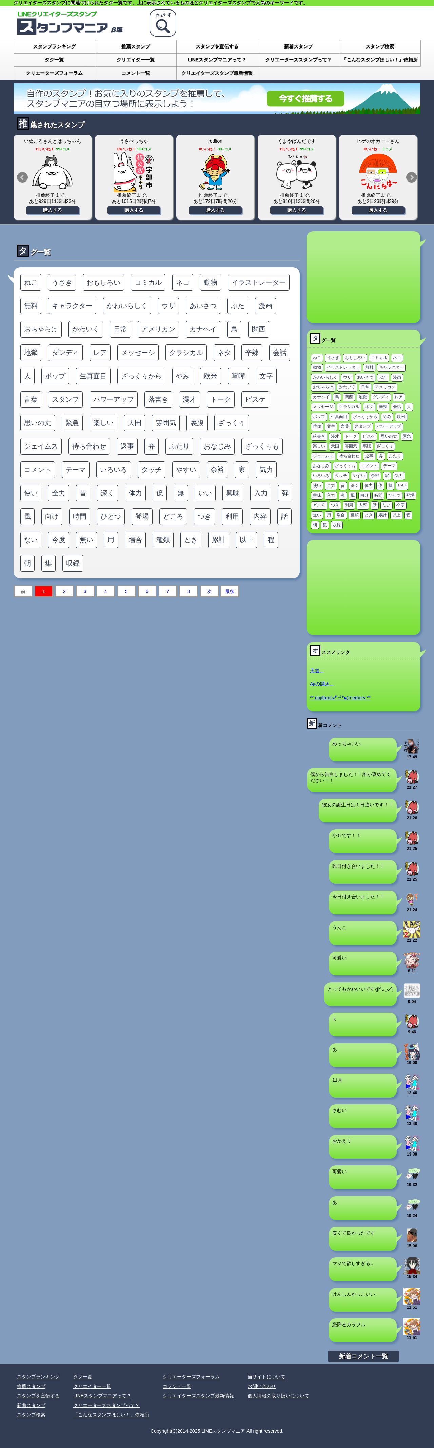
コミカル (148, 282)
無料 (31, 305)
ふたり (179, 446)
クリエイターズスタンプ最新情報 (217, 73)
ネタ (224, 352)
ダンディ (65, 352)
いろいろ (113, 469)
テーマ (75, 469)
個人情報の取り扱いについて (278, 1395)
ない (31, 540)
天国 (134, 422)
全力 (58, 493)
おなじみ (217, 446)
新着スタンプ (298, 46)
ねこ (31, 282)
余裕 (217, 469)
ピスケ (255, 399)
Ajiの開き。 (322, 683)
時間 (79, 516)
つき (204, 516)
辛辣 (252, 352)
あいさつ (203, 305)
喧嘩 (238, 376)
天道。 (317, 670)
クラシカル (186, 352)
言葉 (31, 399)
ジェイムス (41, 446)
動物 (210, 282)
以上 (246, 540)
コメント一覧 (135, 73)
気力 (266, 469)
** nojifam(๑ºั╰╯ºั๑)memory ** (340, 697)
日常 (120, 329)
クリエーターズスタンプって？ (298, 59)
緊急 (72, 422)
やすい (186, 469)
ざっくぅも (262, 446)
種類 (163, 540)
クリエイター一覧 (136, 59)
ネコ (183, 282)
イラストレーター (259, 282)
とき (191, 540)
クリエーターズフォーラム (54, 73)
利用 (232, 516)
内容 (260, 516)
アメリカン (158, 329)
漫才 (189, 399)
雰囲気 (166, 422)
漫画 (265, 305)
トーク (221, 399)
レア (100, 352)
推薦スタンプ (135, 46)
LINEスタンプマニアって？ (217, 59)
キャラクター (72, 305)
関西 (258, 329)
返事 (127, 446)
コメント (37, 469)
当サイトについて (266, 1376)
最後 (230, 591)
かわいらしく (127, 305)
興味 (233, 493)
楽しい (103, 422)
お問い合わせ (262, 1386)
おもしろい (103, 282)
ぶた (237, 305)
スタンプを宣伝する (217, 46)
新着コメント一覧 (363, 1356)
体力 (135, 493)
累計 (218, 540)
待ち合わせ (89, 446)
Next (411, 177)
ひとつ (111, 516)
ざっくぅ (231, 422)
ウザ (168, 305)
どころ (173, 516)
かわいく (85, 329)
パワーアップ (113, 399)
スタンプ (65, 399)
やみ (183, 376)
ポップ (55, 376)
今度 (58, 540)
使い (31, 493)
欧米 (210, 376)
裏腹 (197, 422)
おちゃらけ (41, 329)
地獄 (31, 352)
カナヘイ (203, 329)
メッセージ (138, 352)
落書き (158, 399)
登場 (142, 516)
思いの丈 (37, 422)
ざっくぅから (141, 376)
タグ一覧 (54, 59)
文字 (266, 376)
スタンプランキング (54, 46)
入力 (261, 493)
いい (205, 493)
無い (86, 540)
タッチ (151, 469)
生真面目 (93, 376)
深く (107, 493)
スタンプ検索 (380, 46)
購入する (52, 210)
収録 (73, 563)
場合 (135, 540)
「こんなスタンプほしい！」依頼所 (380, 59)
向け (52, 516)
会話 (280, 352)
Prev (22, 177)
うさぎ (62, 282)
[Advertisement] (363, 277)
